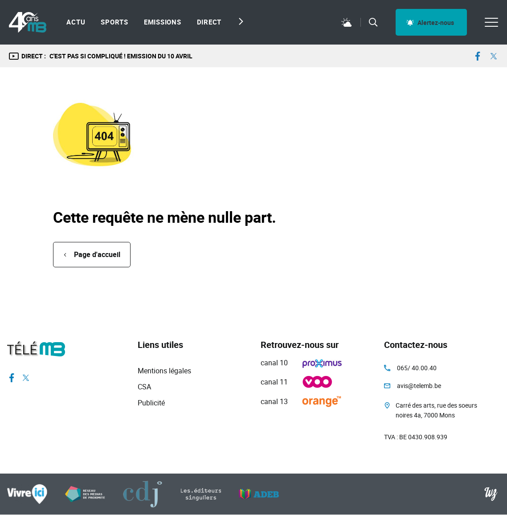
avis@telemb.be (419, 385)
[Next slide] (239, 21)
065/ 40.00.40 (417, 368)
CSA (144, 387)
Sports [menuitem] (114, 22)
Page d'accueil (97, 254)
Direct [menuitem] (209, 22)
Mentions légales (164, 371)
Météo (346, 22)
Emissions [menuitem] (162, 22)
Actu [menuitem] (75, 22)
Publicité (151, 403)
